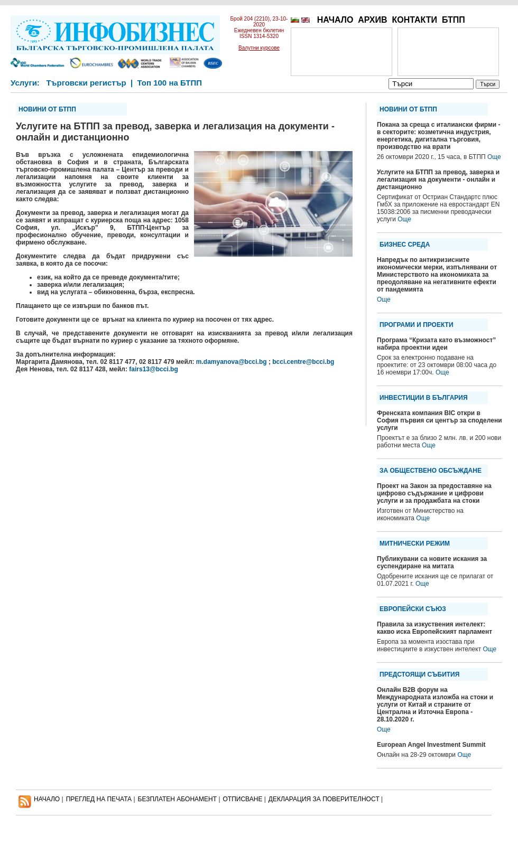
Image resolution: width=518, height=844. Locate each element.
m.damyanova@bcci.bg (231, 361)
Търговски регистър (86, 82)
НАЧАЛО (335, 19)
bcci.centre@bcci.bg (303, 361)
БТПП (453, 19)
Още (494, 157)
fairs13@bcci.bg (153, 369)
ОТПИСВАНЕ (243, 799)
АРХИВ (372, 19)
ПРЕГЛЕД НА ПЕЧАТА (99, 799)
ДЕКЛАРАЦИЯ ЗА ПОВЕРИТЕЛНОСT (324, 799)
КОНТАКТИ (414, 19)
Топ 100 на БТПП (169, 82)
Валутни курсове (259, 48)
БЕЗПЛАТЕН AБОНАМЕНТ (177, 799)
